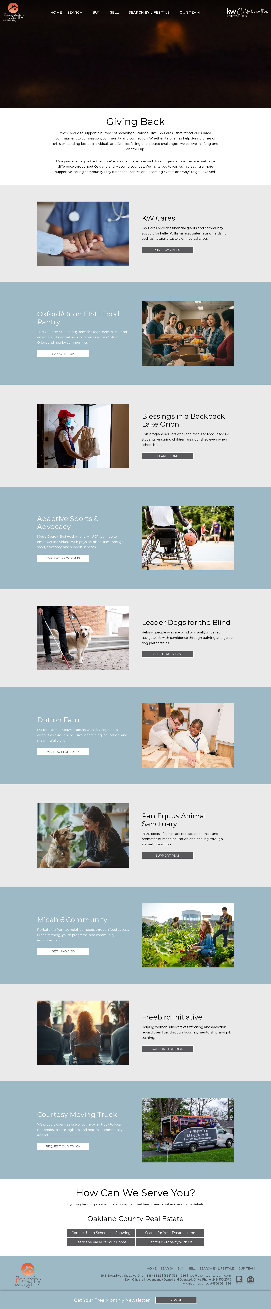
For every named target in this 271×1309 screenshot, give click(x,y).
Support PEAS (168, 855)
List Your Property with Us (170, 1242)
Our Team (246, 1268)
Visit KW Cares (167, 250)
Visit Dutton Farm (63, 751)
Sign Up (176, 1300)
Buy (180, 1268)
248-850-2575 (221, 1279)
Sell (191, 1268)
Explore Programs (63, 558)
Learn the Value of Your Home (101, 1242)
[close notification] (249, 1300)
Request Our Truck (63, 1146)
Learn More (167, 456)
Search (167, 1268)
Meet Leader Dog (167, 654)
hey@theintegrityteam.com (210, 1275)
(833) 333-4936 (175, 1275)
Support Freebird (167, 1049)
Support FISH (63, 353)
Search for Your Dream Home (170, 1233)
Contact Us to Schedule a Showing (101, 1233)
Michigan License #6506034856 (207, 1283)
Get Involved (63, 951)
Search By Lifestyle (217, 1268)
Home (56, 12)
